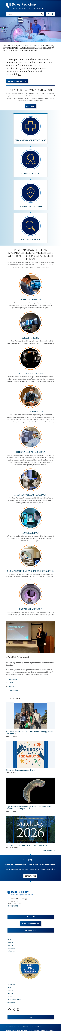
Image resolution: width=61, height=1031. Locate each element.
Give (30, 1017)
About (9, 939)
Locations (10, 996)
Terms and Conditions (14, 999)
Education (10, 942)
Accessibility (11, 1002)
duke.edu (25, 1027)
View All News (48, 850)
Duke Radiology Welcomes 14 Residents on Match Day (26, 845)
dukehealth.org (37, 1027)
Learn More (30, 106)
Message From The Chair (17, 81)
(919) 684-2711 (12, 906)
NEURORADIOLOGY (31, 533)
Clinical (11, 683)
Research (12, 686)
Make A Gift (31, 917)
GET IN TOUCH (30, 876)
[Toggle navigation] (50, 14)
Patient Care (11, 948)
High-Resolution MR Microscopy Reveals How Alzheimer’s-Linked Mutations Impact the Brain (29, 808)
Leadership (13, 679)
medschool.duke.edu (12, 1027)
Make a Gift (11, 951)
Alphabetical (13, 690)
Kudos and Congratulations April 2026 (20, 770)
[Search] (42, 14)
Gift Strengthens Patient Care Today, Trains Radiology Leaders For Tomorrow (29, 733)
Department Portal (30, 930)
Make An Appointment (30, 924)
